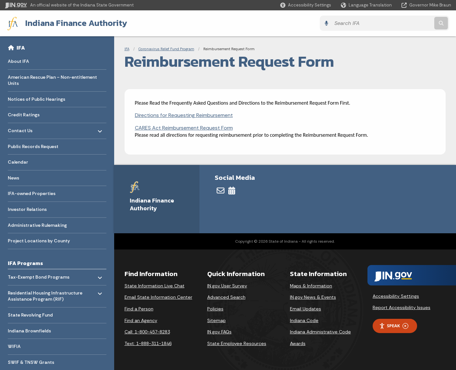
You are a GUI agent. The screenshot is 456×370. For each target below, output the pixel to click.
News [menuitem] (13, 177)
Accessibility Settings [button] (396, 296)
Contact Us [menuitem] (27, 128)
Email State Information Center (158, 297)
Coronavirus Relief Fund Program (166, 48)
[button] (305, 5)
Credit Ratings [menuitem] (24, 115)
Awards (298, 343)
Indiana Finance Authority (74, 23)
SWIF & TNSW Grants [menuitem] (31, 362)
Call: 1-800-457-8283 (147, 331)
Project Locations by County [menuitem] (39, 241)
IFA (21, 47)
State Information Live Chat (155, 285)
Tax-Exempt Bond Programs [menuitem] (38, 275)
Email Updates (305, 308)
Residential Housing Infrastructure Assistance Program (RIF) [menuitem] (45, 294)
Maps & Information (311, 285)
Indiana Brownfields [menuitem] (29, 330)
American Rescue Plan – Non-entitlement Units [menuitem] (52, 80)
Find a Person (139, 308)
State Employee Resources (236, 343)
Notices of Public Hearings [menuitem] (36, 99)
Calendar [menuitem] (18, 162)
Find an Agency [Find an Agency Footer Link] (141, 320)
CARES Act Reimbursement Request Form (184, 127)
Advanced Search (226, 297)
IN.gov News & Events (313, 297)
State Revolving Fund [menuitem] (30, 315)
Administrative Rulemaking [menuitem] (37, 225)
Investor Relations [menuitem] (27, 209)
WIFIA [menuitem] (14, 346)
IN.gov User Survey (227, 285)
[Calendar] (231, 190)
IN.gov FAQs (219, 331)
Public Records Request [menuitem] (33, 146)
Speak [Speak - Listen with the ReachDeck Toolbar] (393, 326)
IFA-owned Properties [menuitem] (31, 193)
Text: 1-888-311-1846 (148, 343)
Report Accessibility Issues (401, 307)
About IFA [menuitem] (18, 61)
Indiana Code (304, 320)
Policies (215, 308)
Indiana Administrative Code (320, 331)
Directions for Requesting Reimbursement (184, 115)
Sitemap (216, 320)
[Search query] (396, 23)
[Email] (220, 190)
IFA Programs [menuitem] (25, 262)
